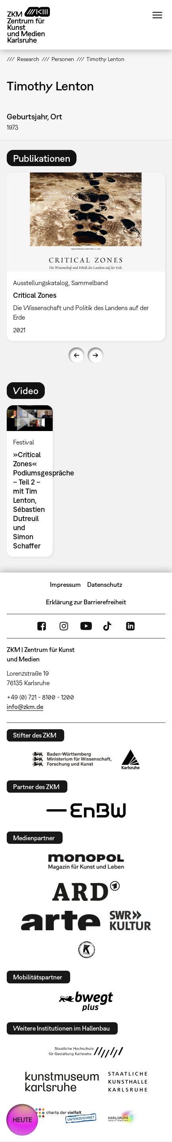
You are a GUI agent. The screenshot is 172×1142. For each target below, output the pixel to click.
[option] (86, 256)
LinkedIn (130, 626)
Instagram (64, 626)
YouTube (86, 626)
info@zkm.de (25, 706)
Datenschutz (104, 584)
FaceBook (42, 626)
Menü (157, 15)
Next (95, 355)
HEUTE (22, 1119)
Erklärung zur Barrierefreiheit (86, 601)
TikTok (108, 626)
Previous (76, 355)
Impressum (65, 584)
